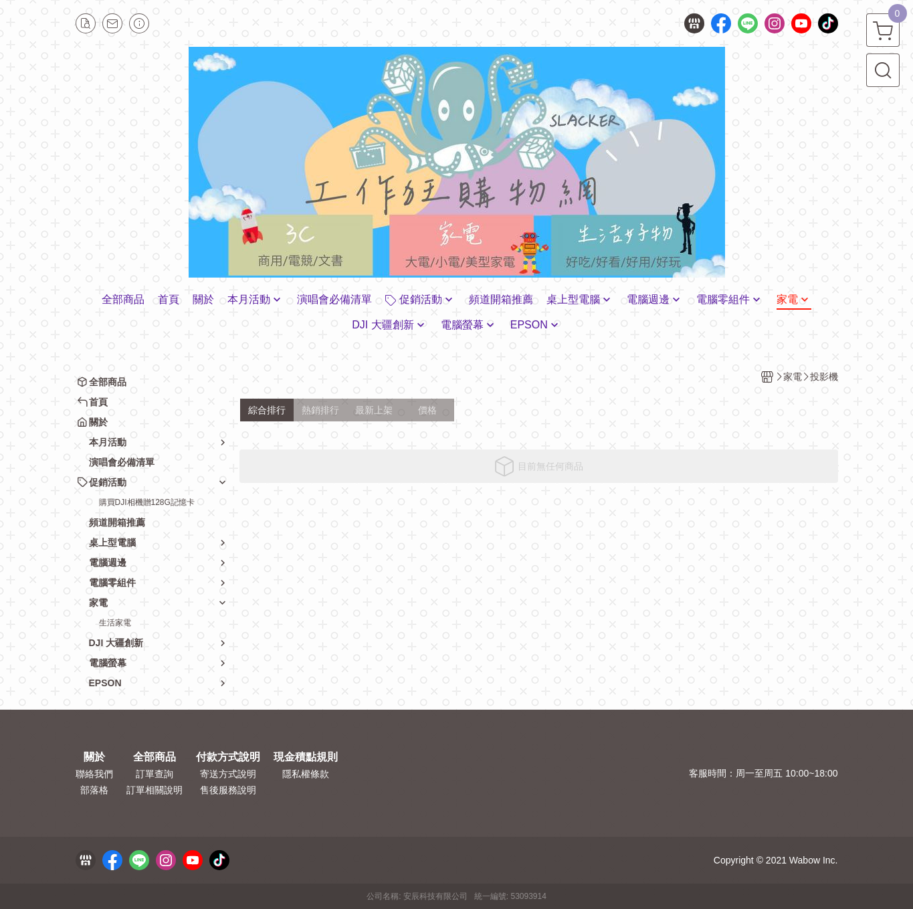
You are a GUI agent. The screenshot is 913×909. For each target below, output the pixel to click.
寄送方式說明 (228, 774)
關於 (94, 757)
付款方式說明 (228, 757)
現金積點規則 (306, 757)
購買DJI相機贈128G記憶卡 (147, 502)
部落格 (94, 790)
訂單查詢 (154, 774)
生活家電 (115, 622)
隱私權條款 (305, 774)
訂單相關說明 (154, 790)
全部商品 (154, 757)
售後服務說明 (228, 790)
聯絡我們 (94, 774)
